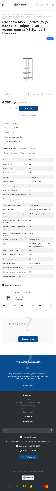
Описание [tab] (23, 148)
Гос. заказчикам (28, 409)
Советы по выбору (28, 406)
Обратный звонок (28, 457)
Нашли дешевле (29, 115)
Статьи (28, 399)
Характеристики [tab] (10, 148)
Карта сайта (28, 421)
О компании (28, 395)
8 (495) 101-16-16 (29, 451)
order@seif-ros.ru (30, 437)
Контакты (28, 416)
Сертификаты (28, 412)
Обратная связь (28, 339)
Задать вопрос (28, 385)
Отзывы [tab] (33, 148)
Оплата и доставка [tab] (10, 153)
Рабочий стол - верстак (23, 292)
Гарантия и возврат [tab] (28, 153)
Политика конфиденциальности (28, 402)
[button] (4, 306)
